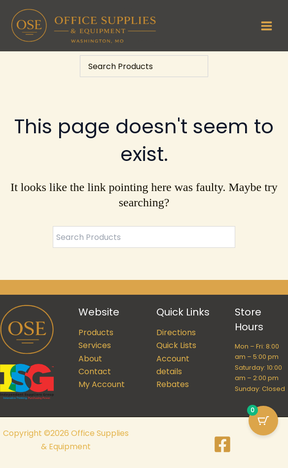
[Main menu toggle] (266, 25)
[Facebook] (222, 444)
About (90, 358)
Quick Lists (176, 345)
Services (94, 345)
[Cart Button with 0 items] (263, 420)
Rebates (172, 384)
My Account (101, 384)
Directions (176, 332)
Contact (94, 371)
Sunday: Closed (260, 388)
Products (95, 332)
